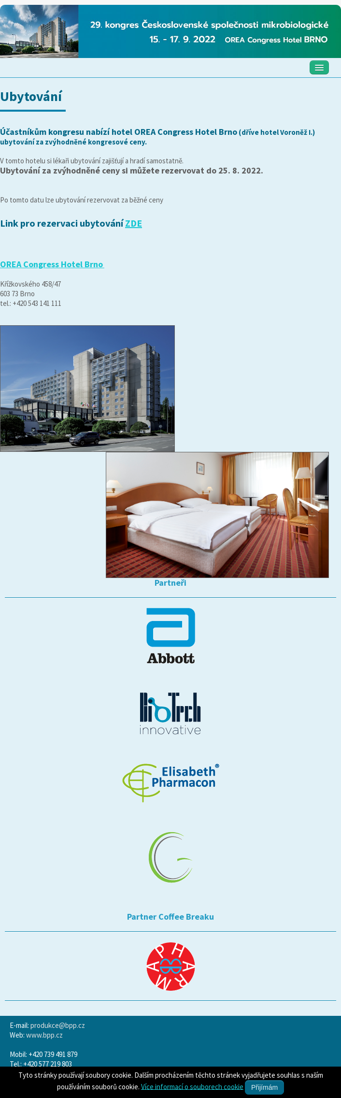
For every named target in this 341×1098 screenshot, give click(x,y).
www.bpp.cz (44, 1035)
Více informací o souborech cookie (192, 1086)
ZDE (133, 223)
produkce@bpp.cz (57, 1025)
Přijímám (264, 1087)
